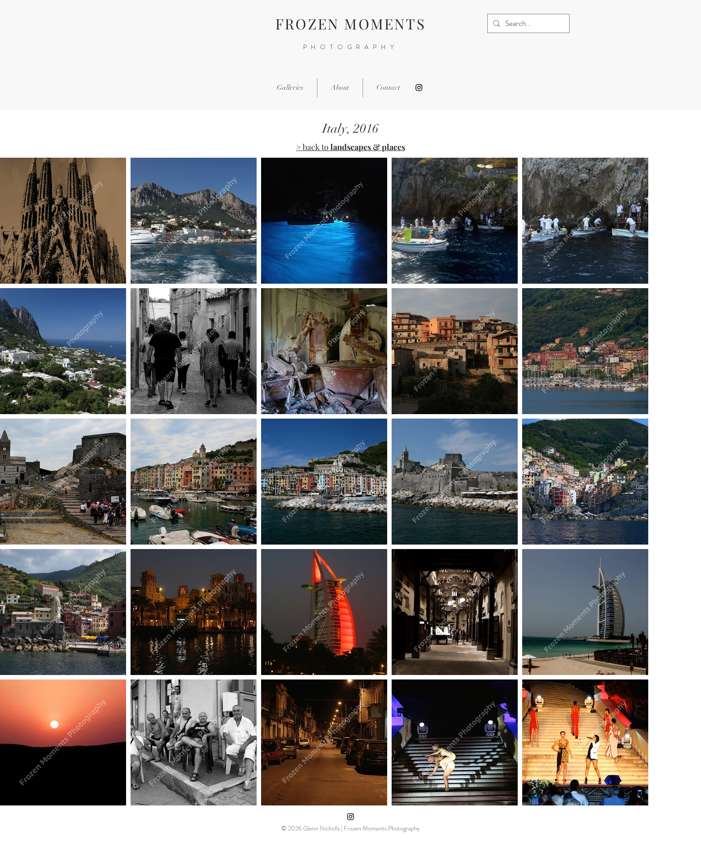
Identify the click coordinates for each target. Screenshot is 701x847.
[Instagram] (418, 87)
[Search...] (527, 23)
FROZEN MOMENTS (350, 23)
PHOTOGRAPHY (350, 46)
